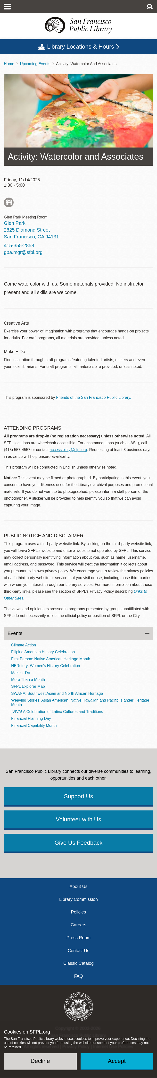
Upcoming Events (35, 64)
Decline (40, 1061)
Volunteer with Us (78, 819)
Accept (117, 1061)
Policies (78, 912)
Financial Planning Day (31, 718)
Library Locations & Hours (80, 46)
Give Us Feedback (78, 842)
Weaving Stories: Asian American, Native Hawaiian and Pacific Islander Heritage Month (80, 702)
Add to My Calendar (9, 202)
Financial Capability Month (34, 725)
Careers (78, 924)
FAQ (78, 976)
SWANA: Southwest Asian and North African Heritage (57, 693)
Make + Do (20, 673)
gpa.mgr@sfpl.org (23, 252)
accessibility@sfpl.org (68, 450)
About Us (78, 886)
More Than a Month (28, 680)
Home (9, 64)
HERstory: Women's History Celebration (45, 666)
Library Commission (78, 899)
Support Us (78, 796)
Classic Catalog (78, 963)
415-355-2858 (19, 245)
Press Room (78, 937)
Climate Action (23, 645)
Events (15, 633)
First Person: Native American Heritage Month (50, 659)
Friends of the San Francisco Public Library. (93, 397)
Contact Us (78, 950)
